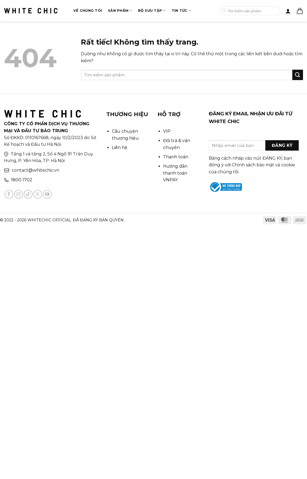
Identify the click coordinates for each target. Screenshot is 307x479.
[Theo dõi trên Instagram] (18, 194)
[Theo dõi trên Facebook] (9, 194)
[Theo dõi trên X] (37, 194)
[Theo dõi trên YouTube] (47, 194)
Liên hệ (119, 147)
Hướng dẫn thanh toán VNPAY (175, 173)
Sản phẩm (120, 10)
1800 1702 (21, 179)
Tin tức (181, 10)
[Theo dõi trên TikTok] (28, 194)
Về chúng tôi (87, 11)
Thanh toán (175, 156)
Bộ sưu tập (152, 10)
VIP (167, 131)
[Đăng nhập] (288, 11)
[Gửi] (224, 10)
